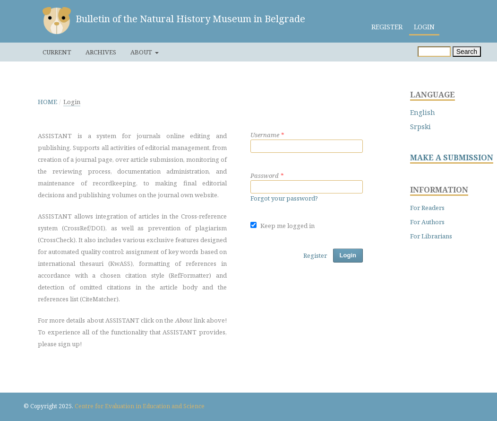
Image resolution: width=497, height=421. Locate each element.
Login (424, 26)
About (142, 52)
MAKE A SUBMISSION (451, 158)
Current (57, 52)
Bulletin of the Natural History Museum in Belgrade (190, 18)
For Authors (427, 222)
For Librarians (431, 236)
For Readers (427, 207)
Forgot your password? (284, 198)
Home (47, 101)
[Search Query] (434, 51)
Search (466, 51)
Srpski (420, 126)
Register (387, 26)
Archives (101, 52)
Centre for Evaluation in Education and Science (140, 406)
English (422, 112)
